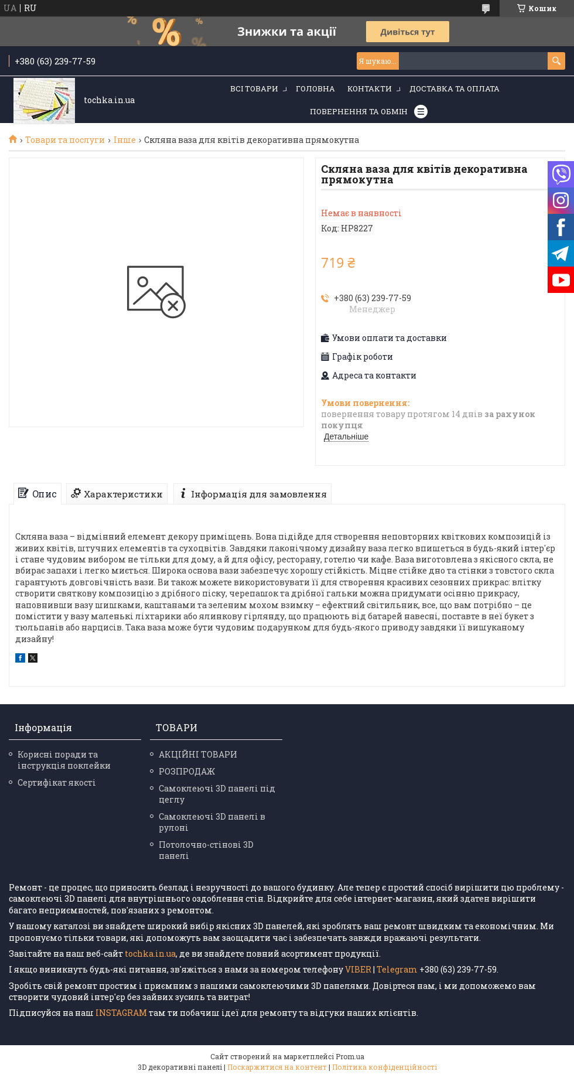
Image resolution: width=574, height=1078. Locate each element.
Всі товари (254, 88)
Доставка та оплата (454, 88)
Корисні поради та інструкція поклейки (64, 760)
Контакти (369, 88)
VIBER (358, 969)
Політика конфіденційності (384, 1067)
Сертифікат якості (57, 782)
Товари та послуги (65, 140)
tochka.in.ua (150, 953)
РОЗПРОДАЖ (187, 771)
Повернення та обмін (359, 111)
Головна (315, 88)
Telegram (397, 969)
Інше (125, 140)
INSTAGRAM (122, 1012)
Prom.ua (350, 1056)
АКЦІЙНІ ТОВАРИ (198, 754)
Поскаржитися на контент (277, 1067)
